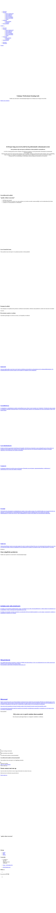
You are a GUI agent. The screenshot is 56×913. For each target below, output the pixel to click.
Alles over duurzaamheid (5, 764)
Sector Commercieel (9, 13)
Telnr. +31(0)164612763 (8, 865)
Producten (5, 20)
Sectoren (4, 12)
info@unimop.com (6, 867)
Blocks (4, 854)
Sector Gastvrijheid (9, 18)
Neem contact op (3, 775)
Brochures (7, 22)
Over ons (5, 11)
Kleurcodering (8, 21)
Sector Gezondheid (9, 16)
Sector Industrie (8, 15)
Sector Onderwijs (8, 14)
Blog (4, 853)
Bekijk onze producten (4, 100)
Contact (6, 19)
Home (4, 852)
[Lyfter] (7, 874)
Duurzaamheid (6, 23)
